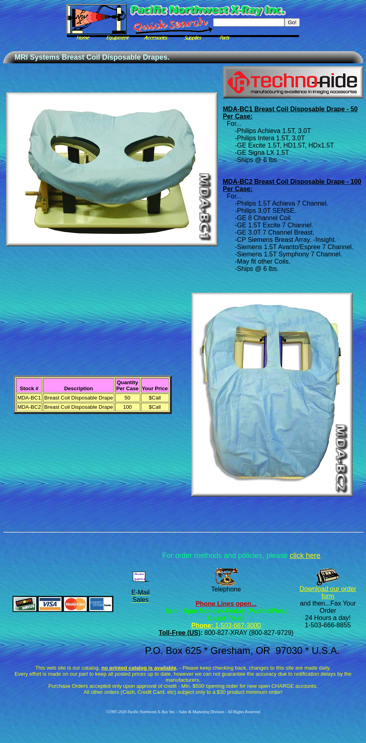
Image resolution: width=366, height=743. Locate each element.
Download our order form (327, 592)
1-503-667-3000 (237, 625)
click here (305, 556)
